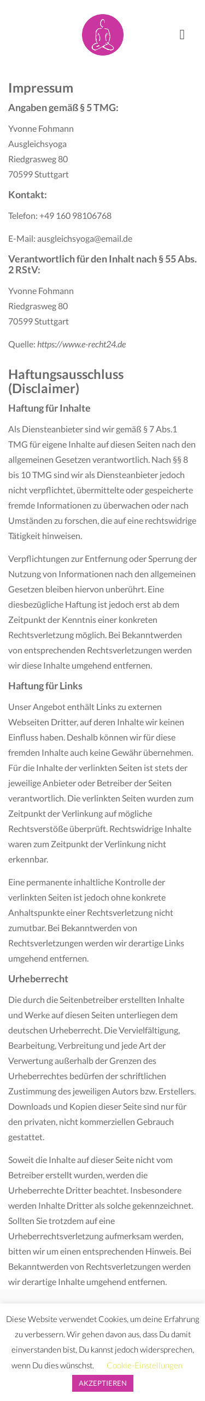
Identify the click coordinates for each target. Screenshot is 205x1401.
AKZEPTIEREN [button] (103, 1383)
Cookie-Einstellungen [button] (145, 1365)
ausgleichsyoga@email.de (84, 238)
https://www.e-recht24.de (81, 344)
